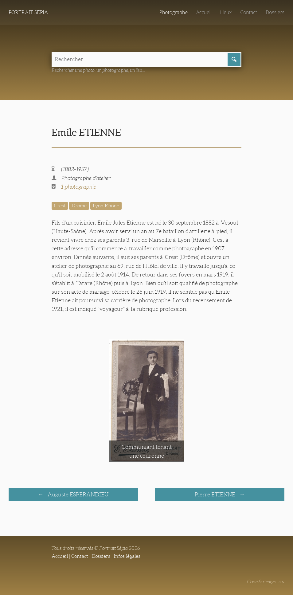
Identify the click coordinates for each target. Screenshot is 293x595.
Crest (60, 205)
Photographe (173, 12)
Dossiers (275, 12)
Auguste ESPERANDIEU (77, 494)
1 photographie (78, 187)
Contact (248, 12)
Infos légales (127, 556)
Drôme (79, 205)
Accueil (204, 12)
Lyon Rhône (106, 205)
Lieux (226, 12)
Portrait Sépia (28, 12)
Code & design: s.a (265, 581)
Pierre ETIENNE (215, 494)
